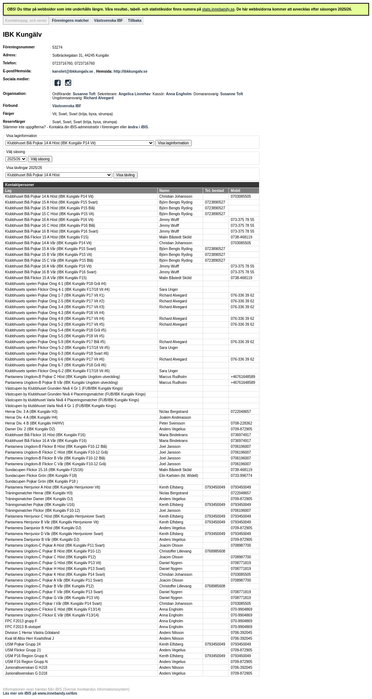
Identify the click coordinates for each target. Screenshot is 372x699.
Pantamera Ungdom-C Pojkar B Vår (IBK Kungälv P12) (49, 586)
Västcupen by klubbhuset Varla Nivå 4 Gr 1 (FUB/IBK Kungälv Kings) (60, 406)
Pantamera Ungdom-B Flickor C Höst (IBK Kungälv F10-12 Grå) (56, 452)
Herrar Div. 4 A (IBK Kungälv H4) (31, 417)
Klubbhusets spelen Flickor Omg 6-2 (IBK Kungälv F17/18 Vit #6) (57, 371)
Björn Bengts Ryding (176, 202)
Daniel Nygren (170, 563)
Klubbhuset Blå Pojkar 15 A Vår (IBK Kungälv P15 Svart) (50, 249)
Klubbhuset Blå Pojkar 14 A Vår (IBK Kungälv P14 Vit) (48, 243)
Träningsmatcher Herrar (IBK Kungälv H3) (39, 493)
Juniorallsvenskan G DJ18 (26, 673)
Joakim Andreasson (175, 417)
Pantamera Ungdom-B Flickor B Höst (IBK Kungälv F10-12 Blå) (56, 447)
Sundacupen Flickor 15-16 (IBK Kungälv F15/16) (44, 470)
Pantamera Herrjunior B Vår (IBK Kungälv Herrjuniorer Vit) (52, 522)
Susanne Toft (84, 94)
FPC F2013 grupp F (21, 621)
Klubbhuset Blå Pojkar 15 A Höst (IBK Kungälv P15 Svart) (51, 202)
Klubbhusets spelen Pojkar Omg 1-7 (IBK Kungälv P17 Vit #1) (54, 295)
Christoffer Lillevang (175, 551)
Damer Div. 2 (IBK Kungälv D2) (30, 429)
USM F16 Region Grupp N (26, 662)
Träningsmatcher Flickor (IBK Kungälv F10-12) (42, 511)
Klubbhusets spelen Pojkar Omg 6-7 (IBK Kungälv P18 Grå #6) (55, 365)
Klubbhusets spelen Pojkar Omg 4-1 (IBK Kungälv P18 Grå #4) (55, 284)
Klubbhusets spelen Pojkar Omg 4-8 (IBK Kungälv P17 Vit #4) (54, 319)
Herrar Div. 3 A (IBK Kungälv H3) (31, 412)
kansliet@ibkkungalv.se (72, 71)
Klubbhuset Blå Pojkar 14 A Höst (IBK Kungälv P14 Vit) (49, 196)
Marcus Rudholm (173, 377)
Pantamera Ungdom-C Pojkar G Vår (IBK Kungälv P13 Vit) (52, 598)
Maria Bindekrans (173, 435)
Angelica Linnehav (134, 94)
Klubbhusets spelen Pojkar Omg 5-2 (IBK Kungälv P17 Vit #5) (54, 324)
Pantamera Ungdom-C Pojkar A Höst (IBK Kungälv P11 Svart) (55, 545)
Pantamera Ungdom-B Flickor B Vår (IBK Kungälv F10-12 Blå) (55, 458)
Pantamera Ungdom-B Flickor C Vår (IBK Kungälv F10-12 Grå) (55, 464)
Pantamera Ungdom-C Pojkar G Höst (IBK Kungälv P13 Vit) (53, 563)
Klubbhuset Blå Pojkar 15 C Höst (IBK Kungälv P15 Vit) (49, 214)
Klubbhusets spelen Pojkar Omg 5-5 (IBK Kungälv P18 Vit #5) (54, 336)
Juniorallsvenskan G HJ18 (26, 668)
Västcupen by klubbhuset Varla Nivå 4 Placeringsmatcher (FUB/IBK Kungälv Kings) (72, 400)
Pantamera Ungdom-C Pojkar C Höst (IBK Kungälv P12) (50, 557)
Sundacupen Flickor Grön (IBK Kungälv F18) (41, 476)
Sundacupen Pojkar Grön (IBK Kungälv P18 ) (41, 481)
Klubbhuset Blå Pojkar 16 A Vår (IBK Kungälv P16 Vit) (48, 266)
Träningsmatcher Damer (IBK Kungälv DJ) (39, 499)
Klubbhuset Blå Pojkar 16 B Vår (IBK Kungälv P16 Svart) (50, 272)
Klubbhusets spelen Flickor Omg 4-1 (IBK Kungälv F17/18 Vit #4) (57, 290)
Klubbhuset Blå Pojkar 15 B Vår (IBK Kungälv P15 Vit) (48, 255)
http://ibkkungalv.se (130, 71)
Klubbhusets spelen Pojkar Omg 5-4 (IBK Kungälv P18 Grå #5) (55, 330)
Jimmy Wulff (169, 220)
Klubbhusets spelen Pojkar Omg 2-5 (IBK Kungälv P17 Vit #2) (54, 301)
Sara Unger (168, 290)
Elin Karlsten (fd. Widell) (178, 476)
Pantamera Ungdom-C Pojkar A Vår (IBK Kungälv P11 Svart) (54, 580)
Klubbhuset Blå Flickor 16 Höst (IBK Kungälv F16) (45, 435)
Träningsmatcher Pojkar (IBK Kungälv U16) (39, 505)
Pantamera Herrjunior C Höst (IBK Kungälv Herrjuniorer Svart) (55, 516)
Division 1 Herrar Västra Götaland (32, 633)
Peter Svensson (172, 423)
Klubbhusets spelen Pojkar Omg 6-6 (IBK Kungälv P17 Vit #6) (54, 359)
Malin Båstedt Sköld (175, 237)
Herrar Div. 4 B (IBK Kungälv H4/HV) (34, 423)
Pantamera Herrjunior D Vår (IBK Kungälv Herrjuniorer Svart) (54, 534)
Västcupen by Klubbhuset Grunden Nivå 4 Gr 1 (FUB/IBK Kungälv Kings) (64, 388)
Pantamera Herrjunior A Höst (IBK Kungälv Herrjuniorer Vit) (52, 487)
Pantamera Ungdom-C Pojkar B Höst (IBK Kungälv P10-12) (53, 551)
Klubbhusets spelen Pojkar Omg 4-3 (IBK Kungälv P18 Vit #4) (54, 313)
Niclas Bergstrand (173, 412)
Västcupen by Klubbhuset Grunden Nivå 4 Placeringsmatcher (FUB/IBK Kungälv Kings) (75, 394)
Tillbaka (134, 21)
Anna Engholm (179, 94)
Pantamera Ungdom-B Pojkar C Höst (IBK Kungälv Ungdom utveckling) (62, 377)
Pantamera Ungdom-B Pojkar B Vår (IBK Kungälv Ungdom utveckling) (61, 383)
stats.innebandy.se (218, 9)
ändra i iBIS (138, 127)
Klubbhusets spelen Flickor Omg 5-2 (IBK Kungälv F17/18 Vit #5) (57, 348)
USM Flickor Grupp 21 (23, 650)
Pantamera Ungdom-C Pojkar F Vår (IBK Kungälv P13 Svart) (54, 592)
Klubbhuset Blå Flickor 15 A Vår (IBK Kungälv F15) (46, 278)
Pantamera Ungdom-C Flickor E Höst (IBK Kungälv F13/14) (53, 609)
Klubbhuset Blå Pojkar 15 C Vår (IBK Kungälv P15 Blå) (49, 260)
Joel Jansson (170, 447)
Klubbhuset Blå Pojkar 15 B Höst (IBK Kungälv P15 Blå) (50, 208)
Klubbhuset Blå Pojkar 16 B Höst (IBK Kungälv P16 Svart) (51, 231)
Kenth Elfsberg (171, 487)
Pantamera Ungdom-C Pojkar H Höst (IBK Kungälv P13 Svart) (55, 569)
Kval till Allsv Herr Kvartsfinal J (29, 638)
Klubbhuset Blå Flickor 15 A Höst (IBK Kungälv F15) (47, 237)
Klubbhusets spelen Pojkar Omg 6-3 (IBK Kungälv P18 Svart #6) (57, 353)
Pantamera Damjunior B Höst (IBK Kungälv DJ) (43, 528)
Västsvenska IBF (108, 21)
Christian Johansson (176, 196)
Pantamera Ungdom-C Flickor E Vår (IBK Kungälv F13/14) (52, 615)
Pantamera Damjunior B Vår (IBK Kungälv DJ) (42, 540)
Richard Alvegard (98, 98)
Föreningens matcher (70, 21)
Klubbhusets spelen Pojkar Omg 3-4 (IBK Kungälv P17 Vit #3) (54, 307)
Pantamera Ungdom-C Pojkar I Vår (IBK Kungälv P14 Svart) (53, 604)
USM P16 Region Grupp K (26, 656)
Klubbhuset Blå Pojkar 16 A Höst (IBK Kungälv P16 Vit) (49, 220)
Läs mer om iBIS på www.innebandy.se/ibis (40, 693)
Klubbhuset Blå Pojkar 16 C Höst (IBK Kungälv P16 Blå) (50, 226)
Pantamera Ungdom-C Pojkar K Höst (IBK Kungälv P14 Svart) (55, 575)
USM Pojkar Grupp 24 (23, 644)
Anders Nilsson (171, 633)
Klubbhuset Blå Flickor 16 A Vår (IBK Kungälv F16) (46, 441)
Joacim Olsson (171, 545)
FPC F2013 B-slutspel (23, 627)
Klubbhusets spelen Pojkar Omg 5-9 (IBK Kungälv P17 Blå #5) (55, 342)
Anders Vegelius (172, 429)
